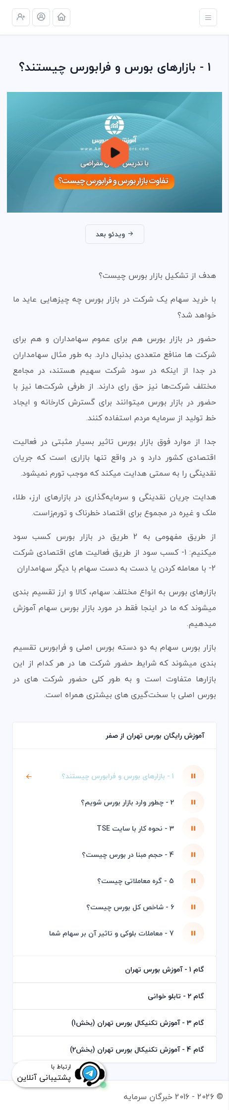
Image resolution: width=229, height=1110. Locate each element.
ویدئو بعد (115, 234)
